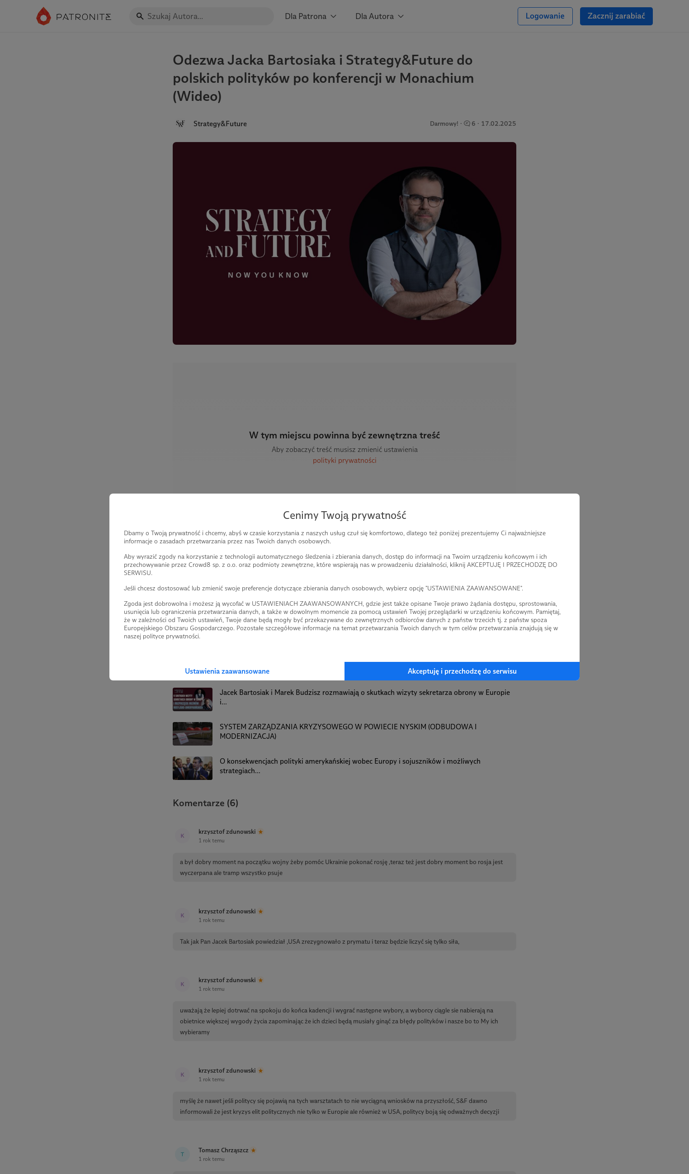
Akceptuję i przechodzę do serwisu (462, 671)
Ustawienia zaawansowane (227, 671)
